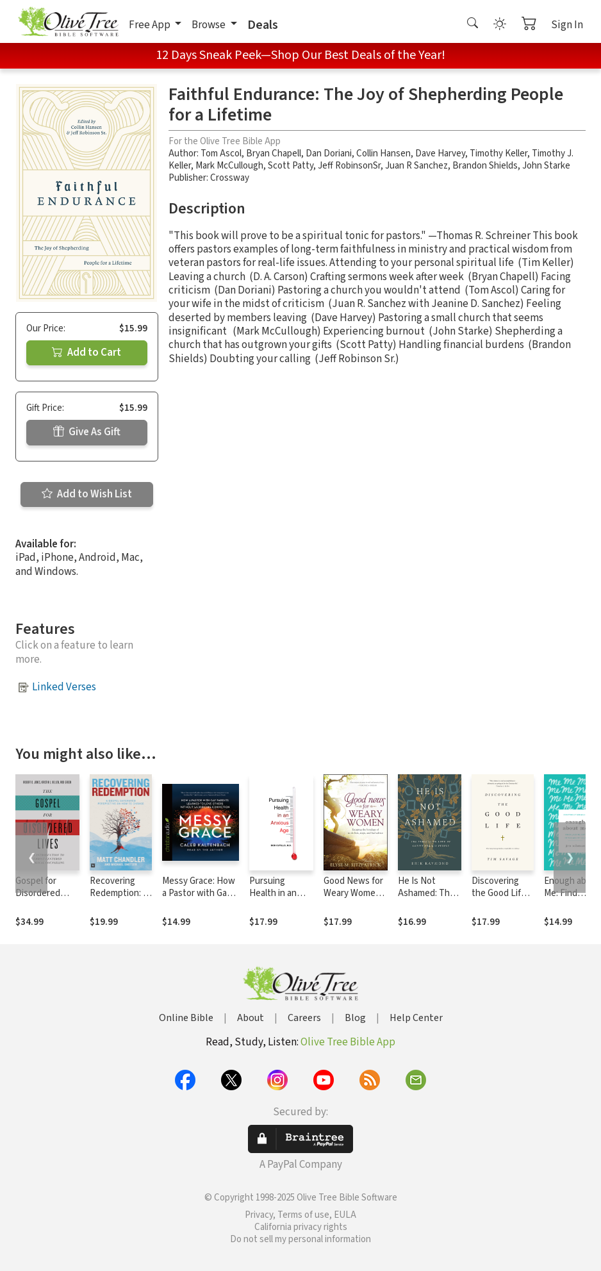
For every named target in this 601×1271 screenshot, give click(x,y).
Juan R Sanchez (416, 165)
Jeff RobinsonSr (349, 165)
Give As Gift (86, 432)
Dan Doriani (329, 153)
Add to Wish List (87, 494)
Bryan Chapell (273, 153)
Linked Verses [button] (64, 687)
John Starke (546, 165)
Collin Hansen (383, 153)
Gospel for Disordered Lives (37, 893)
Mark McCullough (229, 165)
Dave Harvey (440, 153)
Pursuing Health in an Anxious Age (274, 893)
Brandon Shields (485, 165)
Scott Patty (290, 165)
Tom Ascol (221, 153)
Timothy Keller (498, 153)
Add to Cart (86, 352)
